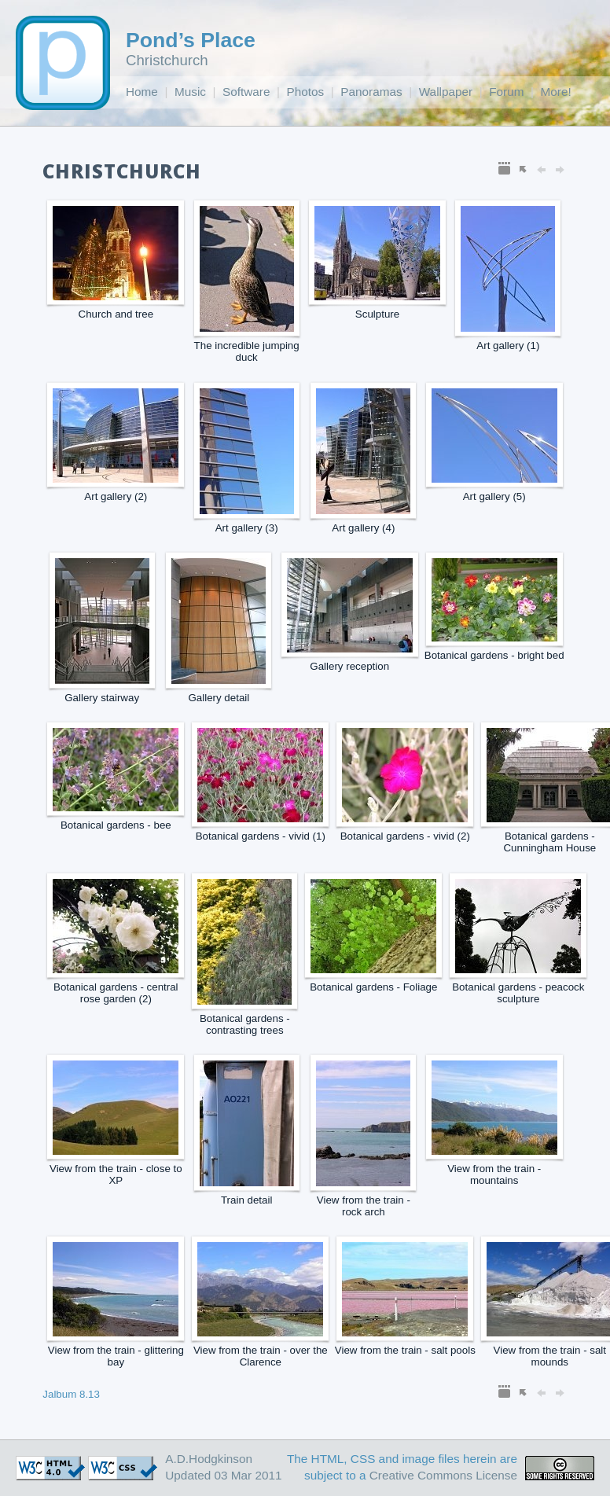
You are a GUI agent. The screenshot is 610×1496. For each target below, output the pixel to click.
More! (556, 91)
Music (190, 91)
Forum (506, 91)
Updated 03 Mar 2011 (223, 1475)
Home (142, 91)
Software (246, 91)
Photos (306, 91)
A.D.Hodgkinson (208, 1458)
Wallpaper (445, 91)
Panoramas (371, 91)
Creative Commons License (443, 1475)
